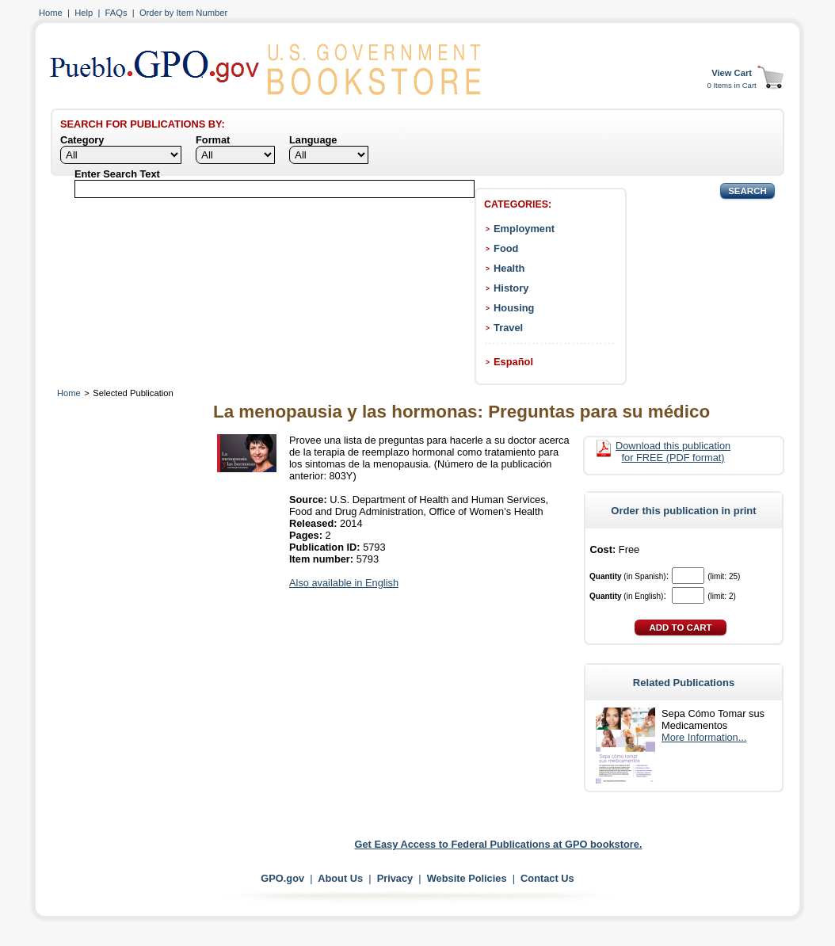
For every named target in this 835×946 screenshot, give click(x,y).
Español (513, 362)
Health (509, 268)
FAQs (116, 12)
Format (213, 140)
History (511, 288)
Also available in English (343, 583)
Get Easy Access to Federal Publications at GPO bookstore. (498, 844)
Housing (514, 308)
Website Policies (467, 878)
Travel (508, 328)
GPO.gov (282, 878)
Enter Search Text (117, 174)
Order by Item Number (183, 12)
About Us (340, 878)
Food (506, 248)
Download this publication (673, 451)
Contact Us (547, 878)
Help (83, 12)
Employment (524, 229)
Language (313, 140)
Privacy (395, 878)
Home (51, 12)
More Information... (704, 737)
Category (82, 140)
